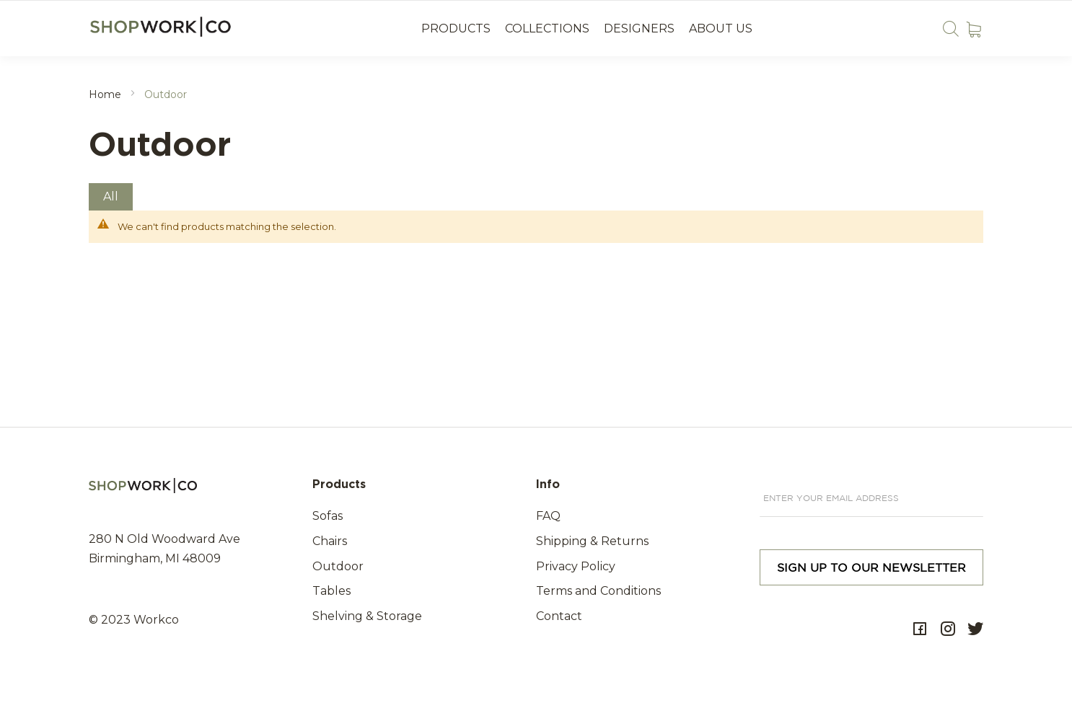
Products (456, 28)
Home (106, 94)
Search (951, 28)
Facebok (919, 629)
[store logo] (162, 27)
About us (720, 28)
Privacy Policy (575, 566)
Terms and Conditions (598, 591)
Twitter (975, 629)
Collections (547, 28)
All (110, 196)
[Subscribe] (871, 567)
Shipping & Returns (592, 541)
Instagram (948, 629)
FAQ (548, 516)
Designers (639, 28)
